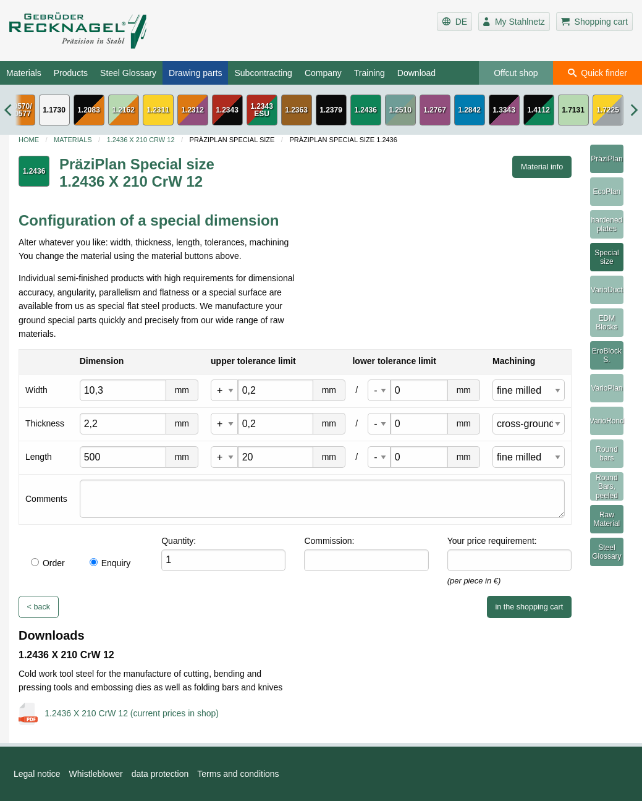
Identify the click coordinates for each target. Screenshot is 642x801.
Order (48, 563)
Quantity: (178, 541)
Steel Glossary (128, 73)
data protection (160, 774)
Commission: (329, 541)
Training (369, 73)
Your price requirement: (492, 541)
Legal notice (37, 774)
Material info (542, 167)
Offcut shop (516, 73)
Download (416, 73)
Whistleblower (96, 774)
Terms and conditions (238, 774)
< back (38, 607)
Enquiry (110, 563)
